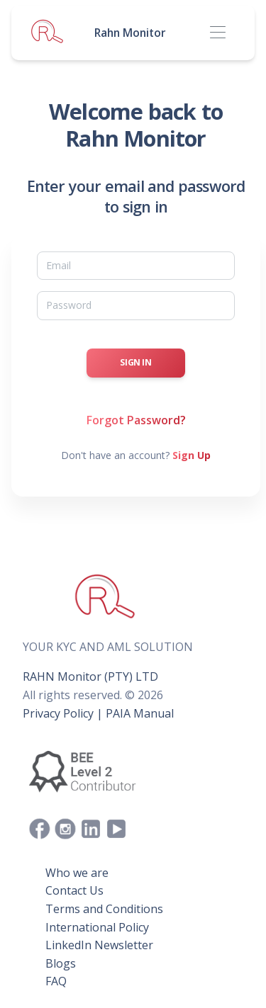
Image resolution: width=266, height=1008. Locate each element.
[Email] (136, 265)
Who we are (77, 872)
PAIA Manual (140, 713)
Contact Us (74, 890)
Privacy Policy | (63, 713)
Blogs (60, 963)
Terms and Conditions (104, 909)
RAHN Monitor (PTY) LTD (90, 676)
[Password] (136, 305)
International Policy (97, 927)
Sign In (135, 362)
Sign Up (191, 455)
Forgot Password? (136, 420)
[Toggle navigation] (217, 33)
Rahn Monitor (130, 32)
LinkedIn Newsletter (99, 945)
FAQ (56, 981)
